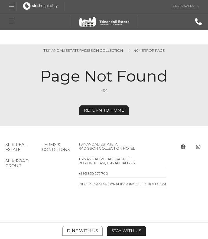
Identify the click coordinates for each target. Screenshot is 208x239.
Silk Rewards (183, 6)
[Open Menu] (11, 6)
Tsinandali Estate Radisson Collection (84, 50)
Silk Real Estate (16, 147)
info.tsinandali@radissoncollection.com (122, 184)
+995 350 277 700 (93, 173)
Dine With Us (82, 230)
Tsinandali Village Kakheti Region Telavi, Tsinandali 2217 (107, 161)
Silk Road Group (17, 163)
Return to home (104, 110)
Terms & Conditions (56, 147)
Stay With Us (126, 230)
